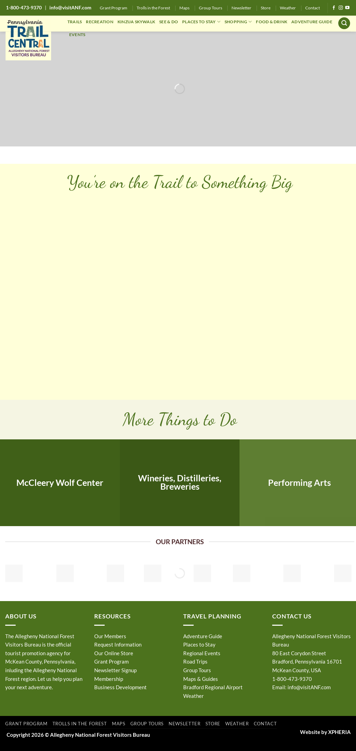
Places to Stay (199, 644)
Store (265, 7)
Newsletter (241, 7)
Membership (108, 679)
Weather (288, 7)
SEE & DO (168, 21)
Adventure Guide (202, 636)
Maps (184, 7)
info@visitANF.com (309, 687)
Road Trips (195, 661)
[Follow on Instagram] (341, 8)
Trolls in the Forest (153, 7)
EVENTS (77, 34)
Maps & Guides (200, 679)
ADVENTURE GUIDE (311, 21)
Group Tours (210, 7)
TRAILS (74, 21)
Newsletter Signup (115, 670)
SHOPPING (238, 21)
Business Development (120, 687)
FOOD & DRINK (271, 21)
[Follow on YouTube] (347, 8)
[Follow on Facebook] (334, 8)
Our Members (110, 636)
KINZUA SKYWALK (136, 21)
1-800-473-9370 (24, 7)
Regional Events (201, 653)
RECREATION (99, 21)
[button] (344, 23)
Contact (312, 7)
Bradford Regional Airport (213, 687)
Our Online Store (113, 653)
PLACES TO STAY (201, 21)
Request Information (117, 644)
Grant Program (113, 7)
